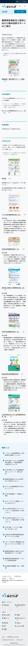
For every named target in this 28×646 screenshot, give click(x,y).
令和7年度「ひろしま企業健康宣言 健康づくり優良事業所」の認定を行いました (14, 462)
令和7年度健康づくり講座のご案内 (14, 495)
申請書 (18, 615)
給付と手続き (7, 615)
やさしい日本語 (22, 1)
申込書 (6, 178)
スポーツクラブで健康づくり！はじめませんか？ (14, 502)
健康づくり (5, 447)
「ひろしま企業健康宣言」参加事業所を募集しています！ (14, 454)
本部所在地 (6, 605)
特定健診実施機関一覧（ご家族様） (14, 567)
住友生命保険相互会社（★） (13, 249)
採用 (5, 626)
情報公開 (6, 623)
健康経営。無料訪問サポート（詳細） (13, 80)
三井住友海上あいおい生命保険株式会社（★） (13, 415)
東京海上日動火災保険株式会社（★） (13, 288)
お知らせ (19, 623)
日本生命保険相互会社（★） (13, 332)
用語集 (5, 629)
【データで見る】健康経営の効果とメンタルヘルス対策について (14, 544)
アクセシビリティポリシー (8, 639)
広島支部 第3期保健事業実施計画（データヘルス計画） (14, 535)
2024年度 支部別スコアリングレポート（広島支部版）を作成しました (14, 520)
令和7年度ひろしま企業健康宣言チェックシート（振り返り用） (14, 472)
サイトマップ (19, 639)
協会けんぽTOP (7, 576)
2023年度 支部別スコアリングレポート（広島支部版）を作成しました (14, 510)
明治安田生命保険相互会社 (12, 374)
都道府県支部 (17, 576)
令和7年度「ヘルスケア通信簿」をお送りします (13, 528)
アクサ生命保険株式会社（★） (14, 215)
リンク (3, 636)
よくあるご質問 (20, 626)
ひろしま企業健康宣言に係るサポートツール (14, 487)
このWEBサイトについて (13, 636)
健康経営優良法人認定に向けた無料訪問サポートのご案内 (14, 552)
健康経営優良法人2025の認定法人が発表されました (14, 480)
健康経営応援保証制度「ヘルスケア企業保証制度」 (14, 559)
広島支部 (4, 12)
